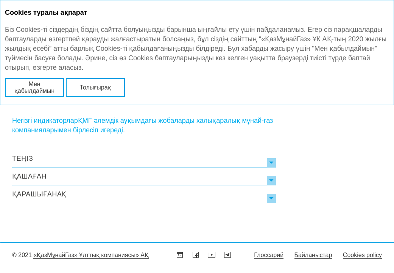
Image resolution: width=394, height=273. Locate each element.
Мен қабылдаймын (34, 87)
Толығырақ (95, 87)
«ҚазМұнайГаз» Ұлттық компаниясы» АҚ (91, 255)
